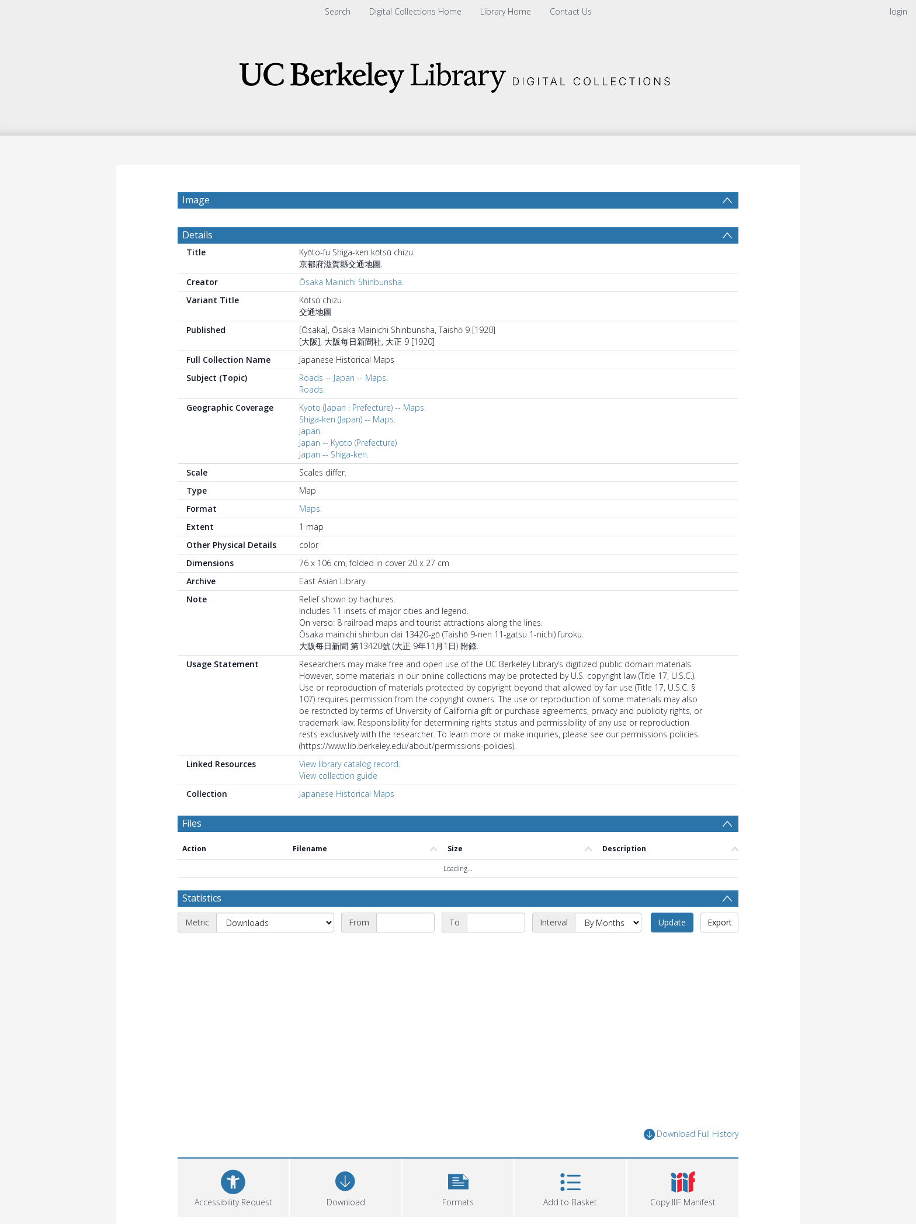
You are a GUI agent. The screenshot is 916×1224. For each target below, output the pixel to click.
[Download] (345, 1186)
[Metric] (275, 922)
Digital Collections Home (415, 11)
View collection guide (338, 775)
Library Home (505, 11)
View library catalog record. (349, 763)
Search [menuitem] (338, 11)
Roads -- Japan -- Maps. (343, 377)
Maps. (310, 508)
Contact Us (571, 11)
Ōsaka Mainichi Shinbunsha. (351, 281)
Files (192, 823)
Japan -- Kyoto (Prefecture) (348, 442)
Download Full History (691, 1134)
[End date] (496, 922)
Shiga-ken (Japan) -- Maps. (347, 419)
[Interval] (608, 922)
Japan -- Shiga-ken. (334, 454)
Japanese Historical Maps (346, 793)
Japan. (310, 430)
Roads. (312, 389)
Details (197, 234)
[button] (458, 1186)
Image (196, 199)
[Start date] (405, 922)
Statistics (201, 898)
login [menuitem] (898, 11)
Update (672, 922)
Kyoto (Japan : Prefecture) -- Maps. (362, 407)
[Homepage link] (458, 74)
